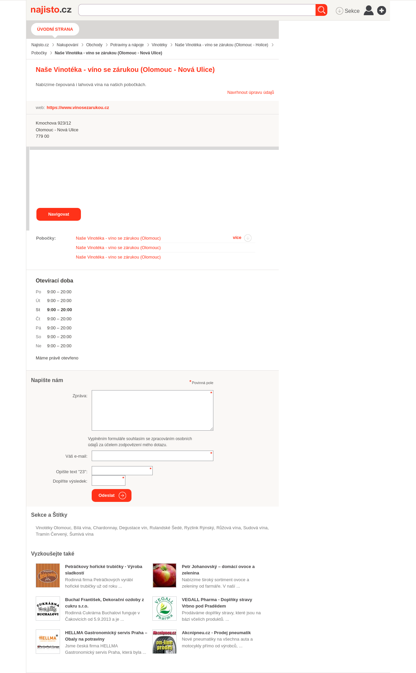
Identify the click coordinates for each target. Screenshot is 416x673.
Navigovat (58, 214)
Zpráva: (79, 395)
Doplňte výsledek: (70, 481)
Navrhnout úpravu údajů (250, 92)
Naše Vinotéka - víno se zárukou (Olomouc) (118, 238)
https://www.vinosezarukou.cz (78, 107)
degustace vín (133, 527)
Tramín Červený (51, 534)
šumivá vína (81, 534)
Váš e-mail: (76, 456)
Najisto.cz (54, 10)
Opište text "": (71, 471)
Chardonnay (105, 527)
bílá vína (82, 527)
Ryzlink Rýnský (199, 527)
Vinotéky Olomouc (53, 527)
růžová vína (228, 527)
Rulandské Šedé (166, 527)
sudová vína (255, 527)
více (237, 237)
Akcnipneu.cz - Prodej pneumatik (216, 632)
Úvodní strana (55, 29)
